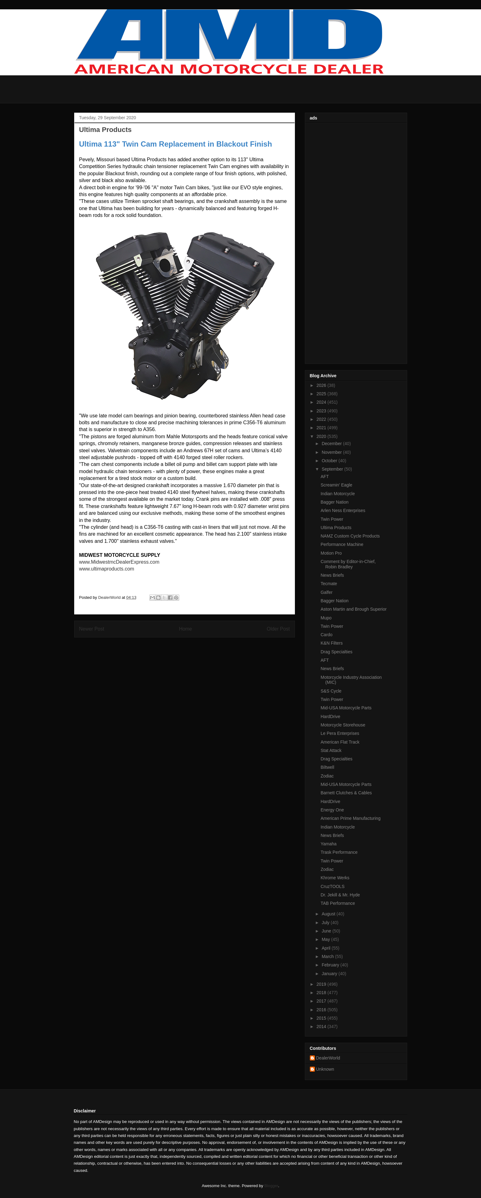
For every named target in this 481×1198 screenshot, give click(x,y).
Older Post (278, 629)
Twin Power (331, 519)
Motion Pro (331, 553)
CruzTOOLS (332, 886)
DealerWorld (328, 1057)
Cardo (326, 634)
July (326, 922)
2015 (321, 1018)
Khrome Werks (334, 877)
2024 (321, 402)
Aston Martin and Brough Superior (353, 609)
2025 (321, 393)
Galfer (326, 592)
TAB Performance (337, 903)
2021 (321, 427)
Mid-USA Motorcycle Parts (345, 707)
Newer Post (91, 629)
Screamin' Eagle (336, 484)
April (327, 948)
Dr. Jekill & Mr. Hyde (340, 894)
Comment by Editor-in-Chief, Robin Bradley (348, 564)
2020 (321, 436)
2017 (321, 1000)
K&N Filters (331, 643)
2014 (321, 1026)
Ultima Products (335, 527)
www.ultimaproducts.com (106, 568)
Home (185, 629)
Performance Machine (341, 544)
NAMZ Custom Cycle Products (350, 535)
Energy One (332, 809)
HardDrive (330, 716)
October (330, 460)
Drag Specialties (336, 651)
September (333, 469)
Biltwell (327, 767)
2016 (321, 1009)
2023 (321, 410)
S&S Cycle (330, 690)
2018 (321, 992)
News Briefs (332, 575)
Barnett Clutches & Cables (346, 792)
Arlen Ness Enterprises (342, 510)
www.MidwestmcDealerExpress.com (119, 562)
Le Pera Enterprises (339, 733)
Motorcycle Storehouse (342, 724)
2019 (321, 984)
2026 (321, 385)
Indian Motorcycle (337, 493)
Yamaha (328, 843)
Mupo (325, 617)
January (330, 973)
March (328, 956)
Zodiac (327, 775)
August (329, 913)
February (331, 964)
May (326, 939)
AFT (324, 476)
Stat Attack (330, 750)
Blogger (271, 1185)
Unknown (325, 1069)
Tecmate (328, 583)
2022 (321, 419)
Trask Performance (339, 852)
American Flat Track (339, 742)
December (332, 443)
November (332, 452)
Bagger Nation (334, 502)
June (327, 930)
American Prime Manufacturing (350, 818)
